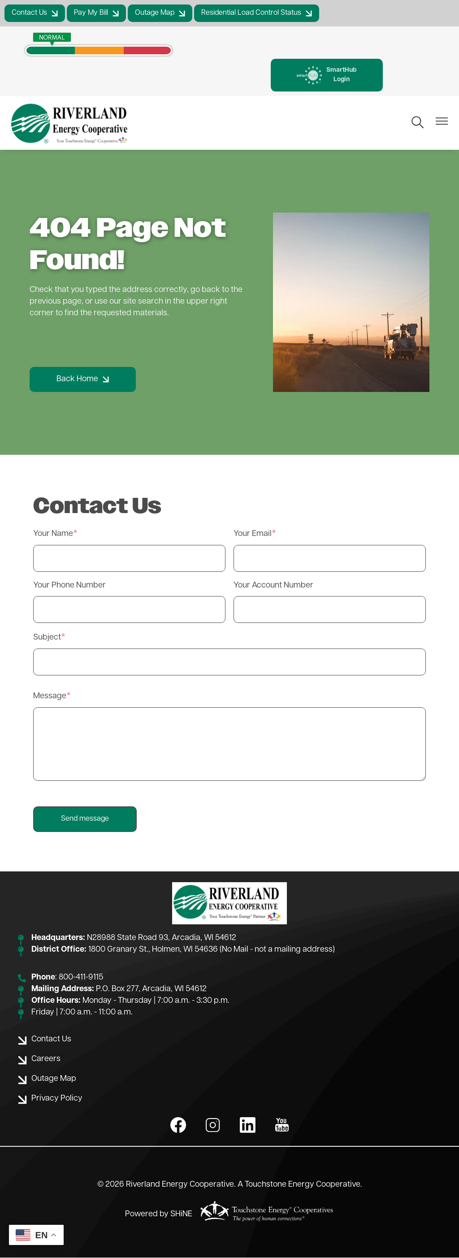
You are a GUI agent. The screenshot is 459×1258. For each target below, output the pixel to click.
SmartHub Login (326, 75)
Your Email (253, 534)
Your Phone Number (69, 586)
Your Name (53, 534)
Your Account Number (273, 586)
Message (49, 696)
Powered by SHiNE (158, 1214)
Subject (47, 638)
